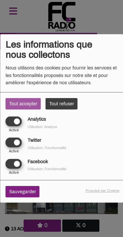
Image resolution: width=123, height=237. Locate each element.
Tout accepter (23, 103)
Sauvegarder (22, 191)
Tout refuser (61, 103)
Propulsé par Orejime (102, 190)
